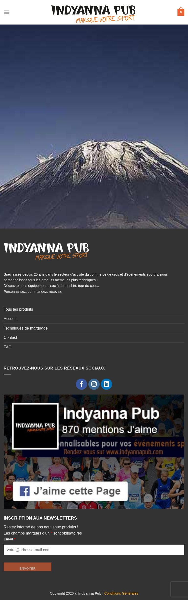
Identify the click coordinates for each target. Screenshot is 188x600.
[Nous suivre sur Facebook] (81, 384)
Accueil (10, 319)
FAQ (8, 347)
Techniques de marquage (26, 328)
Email (9, 539)
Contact (10, 337)
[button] (7, 12)
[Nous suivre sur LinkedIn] (106, 384)
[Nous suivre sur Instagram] (94, 384)
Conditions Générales (121, 593)
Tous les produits (18, 309)
